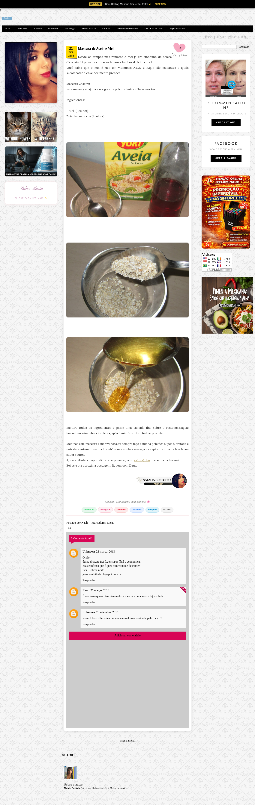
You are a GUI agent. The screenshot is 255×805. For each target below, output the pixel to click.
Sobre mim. (22, 29)
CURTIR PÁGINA (226, 158)
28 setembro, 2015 (107, 612)
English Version (177, 29)
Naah (84, 522)
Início (7, 29)
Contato (38, 29)
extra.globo (142, 460)
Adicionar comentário (127, 635)
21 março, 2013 (105, 551)
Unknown (88, 551)
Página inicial (127, 740)
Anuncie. (106, 29)
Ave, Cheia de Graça (154, 29)
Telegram (152, 510)
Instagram (105, 510)
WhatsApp (89, 510)
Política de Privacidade (127, 29)
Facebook (137, 510)
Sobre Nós (53, 29)
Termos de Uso (88, 29)
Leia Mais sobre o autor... (116, 788)
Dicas (110, 522)
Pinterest (121, 510)
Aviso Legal (69, 29)
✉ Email (167, 510)
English (7, 18)
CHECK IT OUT (226, 122)
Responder (88, 580)
